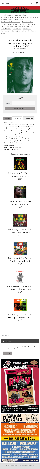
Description (17, 118)
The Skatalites (32, 31)
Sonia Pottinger (5, 31)
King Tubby (4, 26)
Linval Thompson (6, 29)
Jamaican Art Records (21, 17)
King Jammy (31, 24)
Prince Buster (17, 29)
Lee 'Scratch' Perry (24, 26)
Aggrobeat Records (7, 17)
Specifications (28, 118)
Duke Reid (23, 24)
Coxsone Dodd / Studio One (9, 24)
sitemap (28, 465)
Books (3, 33)
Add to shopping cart (20, 108)
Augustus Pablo (18, 19)
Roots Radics (27, 29)
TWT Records (34, 17)
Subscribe (7, 353)
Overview (7, 118)
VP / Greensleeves (6, 19)
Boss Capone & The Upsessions (10, 22)
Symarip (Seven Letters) (19, 31)
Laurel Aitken (13, 26)
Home (3, 15)
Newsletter (10, 15)
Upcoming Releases (21, 15)
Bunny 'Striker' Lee (27, 22)
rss (33, 465)
